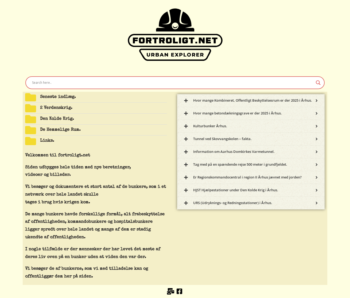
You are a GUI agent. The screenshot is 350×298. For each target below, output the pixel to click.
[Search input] (172, 82)
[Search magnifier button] (318, 82)
